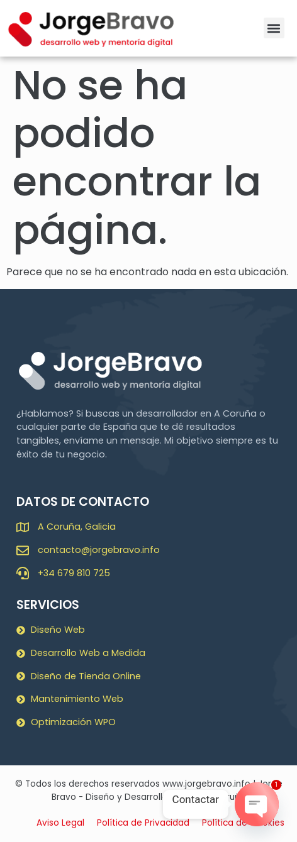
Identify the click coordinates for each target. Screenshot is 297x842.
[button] (274, 28)
